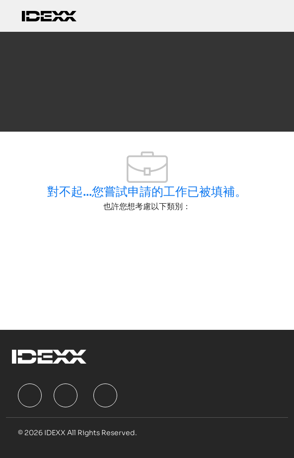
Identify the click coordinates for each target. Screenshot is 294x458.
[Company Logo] (49, 15)
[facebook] (30, 395)
